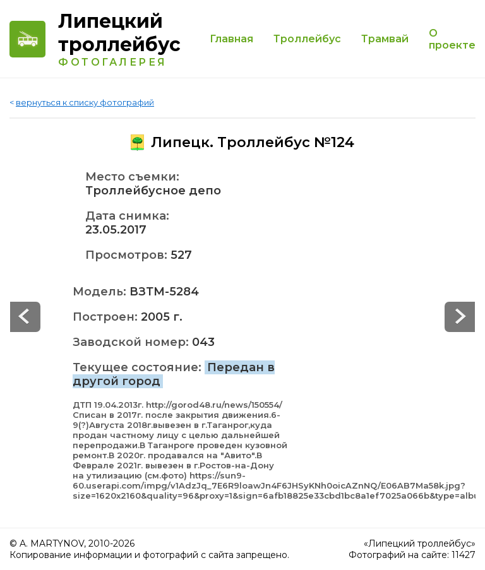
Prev (460, 317)
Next (25, 317)
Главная (231, 39)
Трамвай (385, 39)
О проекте (452, 39)
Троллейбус (307, 39)
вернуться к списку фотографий (85, 102)
